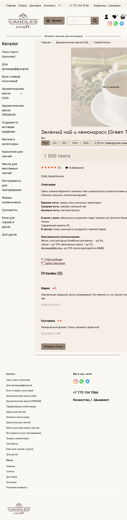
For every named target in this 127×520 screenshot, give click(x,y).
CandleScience (102, 42)
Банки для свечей (16, 412)
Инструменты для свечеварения (11, 185)
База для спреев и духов (8, 222)
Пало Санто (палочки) (10, 54)
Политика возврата (16, 487)
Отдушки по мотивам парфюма (10, 127)
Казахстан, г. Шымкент (107, 5)
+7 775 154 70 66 (79, 5)
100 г (75, 143)
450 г (86, 143)
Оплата (23, 5)
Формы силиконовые (11, 200)
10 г (45, 143)
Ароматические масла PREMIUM (12, 110)
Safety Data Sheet (53, 263)
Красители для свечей (12, 154)
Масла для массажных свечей (10, 168)
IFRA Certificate (51, 259)
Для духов (9, 234)
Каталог (54, 20)
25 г (55, 143)
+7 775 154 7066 (85, 392)
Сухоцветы (9, 210)
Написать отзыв (53, 346)
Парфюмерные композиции (21, 406)
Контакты (49, 5)
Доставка (35, 5)
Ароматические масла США (72, 42)
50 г (65, 143)
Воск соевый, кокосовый (11, 79)
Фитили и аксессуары (10, 142)
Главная (11, 5)
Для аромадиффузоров (12, 66)
